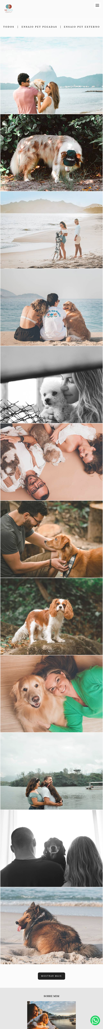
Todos (8, 27)
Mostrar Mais (51, 976)
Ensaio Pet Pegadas (39, 27)
